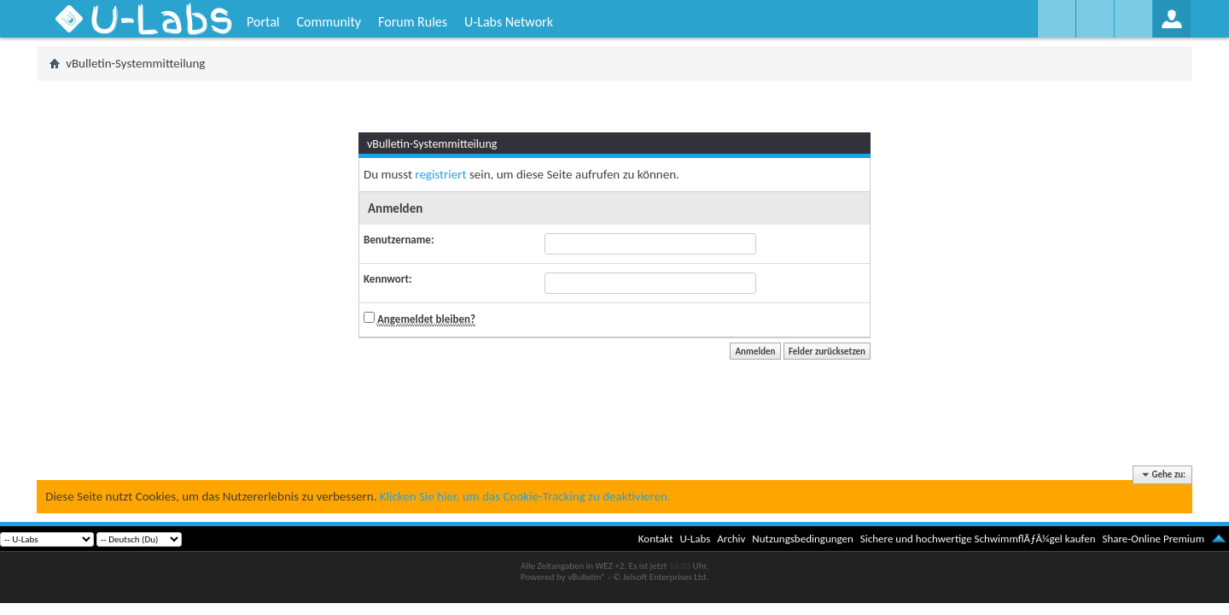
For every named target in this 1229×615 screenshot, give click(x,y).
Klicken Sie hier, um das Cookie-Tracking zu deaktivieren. (525, 496)
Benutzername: (399, 239)
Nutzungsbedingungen (802, 538)
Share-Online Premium (1153, 538)
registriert (440, 174)
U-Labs (695, 538)
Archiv (731, 538)
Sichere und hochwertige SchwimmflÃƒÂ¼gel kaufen (978, 538)
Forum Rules (412, 22)
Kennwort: (388, 278)
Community (328, 22)
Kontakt (655, 538)
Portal (263, 22)
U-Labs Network (508, 22)
